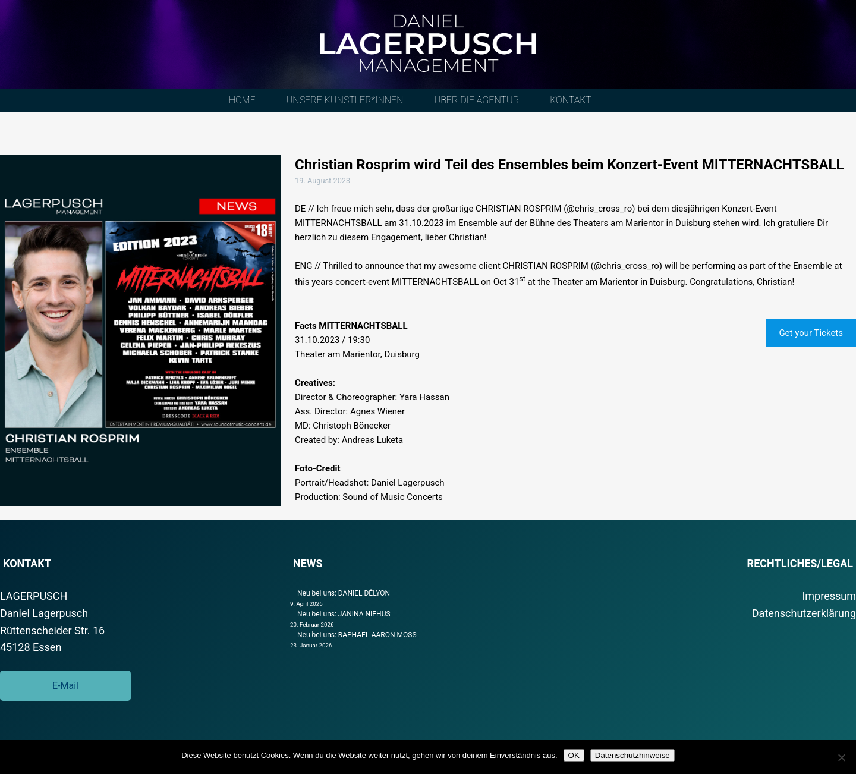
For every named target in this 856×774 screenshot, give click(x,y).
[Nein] (841, 757)
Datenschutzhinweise (632, 755)
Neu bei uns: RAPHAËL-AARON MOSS (357, 635)
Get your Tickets (811, 333)
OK (574, 755)
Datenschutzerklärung (804, 613)
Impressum (829, 596)
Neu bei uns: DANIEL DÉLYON (343, 593)
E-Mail (65, 685)
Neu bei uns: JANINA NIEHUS (344, 614)
